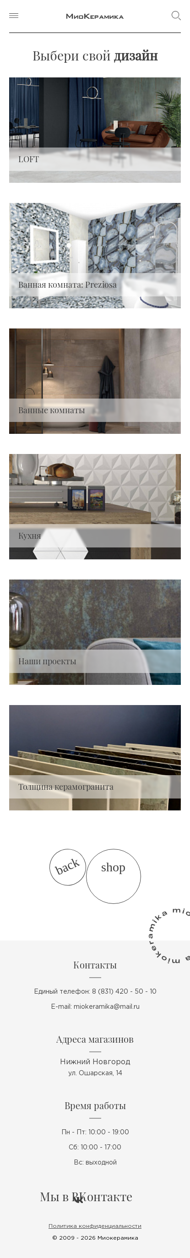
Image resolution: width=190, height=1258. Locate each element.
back (67, 866)
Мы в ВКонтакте (86, 1196)
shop (113, 867)
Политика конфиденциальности (95, 1226)
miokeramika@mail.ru (107, 1007)
